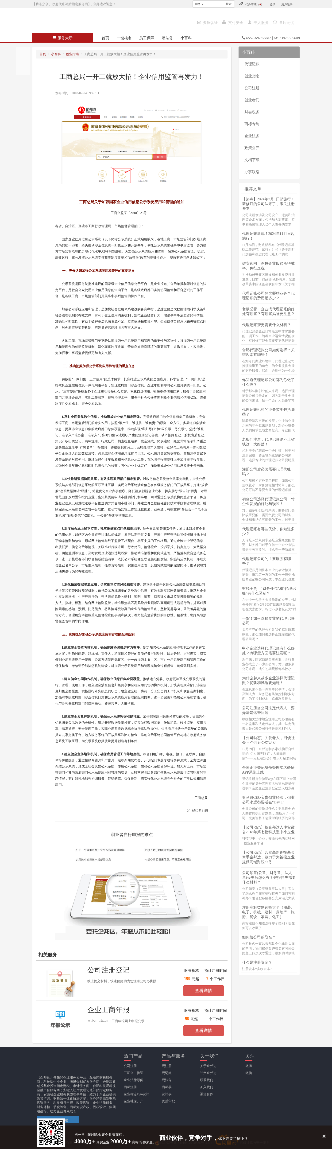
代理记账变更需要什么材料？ (266, 325)
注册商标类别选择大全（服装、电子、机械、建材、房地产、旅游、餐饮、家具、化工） (268, 912)
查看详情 (203, 990)
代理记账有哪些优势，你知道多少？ (268, 531)
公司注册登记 (108, 970)
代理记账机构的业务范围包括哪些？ (268, 412)
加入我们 (206, 1087)
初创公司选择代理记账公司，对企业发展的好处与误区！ (268, 501)
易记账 (167, 1073)
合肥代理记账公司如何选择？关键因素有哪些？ (268, 352)
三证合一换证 (133, 1073)
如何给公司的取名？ (259, 937)
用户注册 (287, 4)
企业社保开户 (133, 1101)
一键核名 (124, 38)
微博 (248, 1066)
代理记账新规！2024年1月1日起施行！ (268, 236)
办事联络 (251, 172)
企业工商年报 (108, 1010)
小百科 (186, 38)
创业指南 (72, 54)
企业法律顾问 (133, 1080)
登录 (272, 4)
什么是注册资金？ (257, 962)
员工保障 (146, 38)
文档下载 (251, 160)
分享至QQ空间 (23, 68)
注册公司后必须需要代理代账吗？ (266, 471)
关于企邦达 (208, 1066)
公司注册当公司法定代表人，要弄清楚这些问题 (268, 710)
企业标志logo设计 (136, 1094)
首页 (105, 38)
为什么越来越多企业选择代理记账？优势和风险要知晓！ (268, 680)
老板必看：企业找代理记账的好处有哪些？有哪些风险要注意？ (268, 311)
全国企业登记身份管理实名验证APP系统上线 (268, 770)
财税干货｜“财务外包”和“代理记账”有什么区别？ (269, 591)
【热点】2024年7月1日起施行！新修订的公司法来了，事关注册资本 (268, 203)
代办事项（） (254, 4)
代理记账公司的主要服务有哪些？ (266, 561)
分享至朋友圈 (23, 54)
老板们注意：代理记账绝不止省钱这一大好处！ (268, 441)
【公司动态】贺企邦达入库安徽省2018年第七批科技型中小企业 (268, 829)
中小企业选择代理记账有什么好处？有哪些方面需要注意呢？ (268, 650)
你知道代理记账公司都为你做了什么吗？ (268, 382)
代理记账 (251, 64)
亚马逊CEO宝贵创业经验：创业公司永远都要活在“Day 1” (268, 799)
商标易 (167, 1087)
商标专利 (251, 124)
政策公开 (251, 148)
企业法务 (251, 136)
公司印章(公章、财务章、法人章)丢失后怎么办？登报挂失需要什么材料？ (269, 877)
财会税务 (251, 112)
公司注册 (251, 88)
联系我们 (206, 1080)
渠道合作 (206, 1094)
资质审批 (168, 1101)
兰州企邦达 (208, 1073)
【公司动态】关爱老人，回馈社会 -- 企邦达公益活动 (268, 740)
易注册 (167, 1066)
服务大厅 (63, 38)
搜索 (229, 4)
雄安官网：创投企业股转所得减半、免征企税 (268, 265)
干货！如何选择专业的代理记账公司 (268, 620)
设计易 (167, 1094)
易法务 (167, 38)
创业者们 (251, 100)
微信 (248, 1073)
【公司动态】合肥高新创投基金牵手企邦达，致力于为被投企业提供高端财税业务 (268, 857)
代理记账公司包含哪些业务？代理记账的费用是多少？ (268, 295)
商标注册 (130, 1087)
